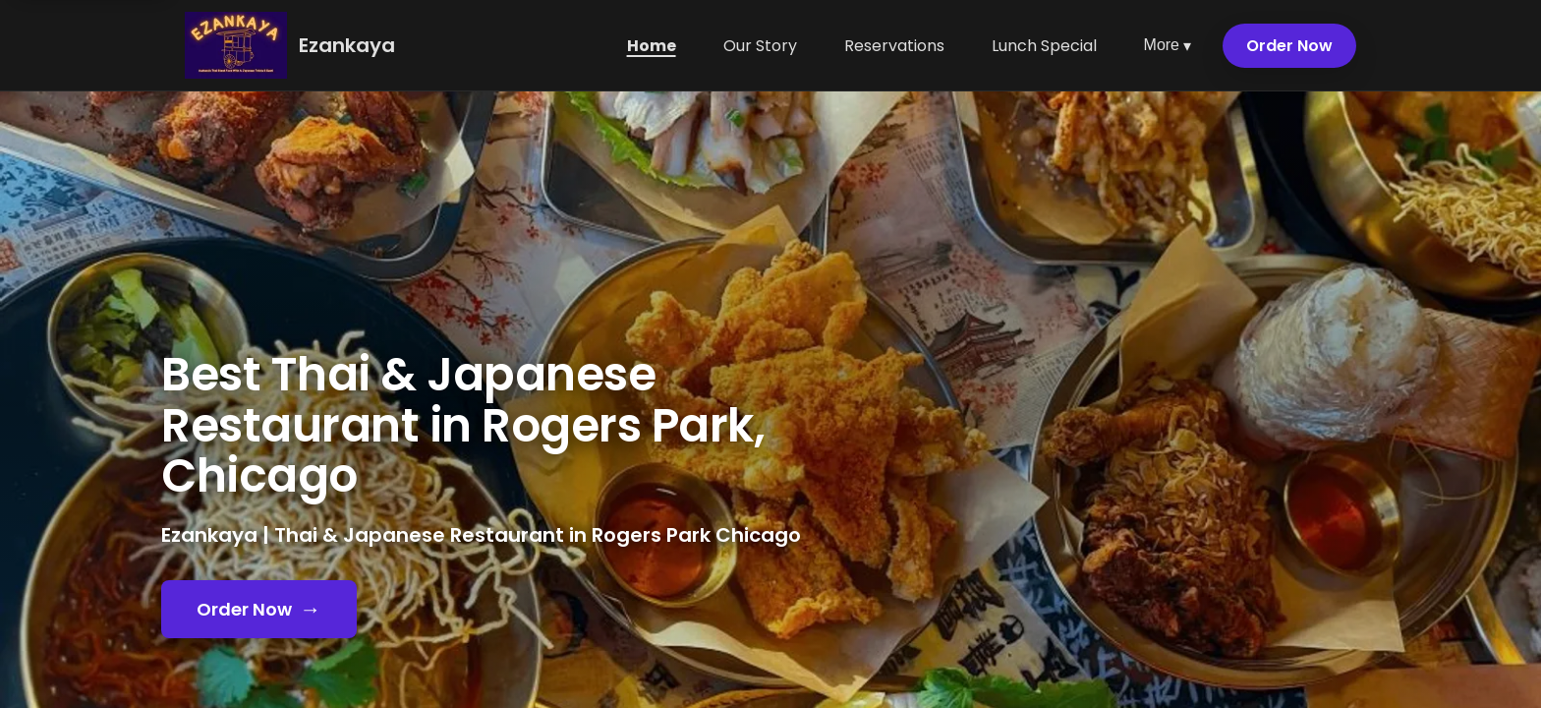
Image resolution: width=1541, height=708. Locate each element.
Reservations (894, 45)
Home (651, 45)
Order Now (1289, 45)
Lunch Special (1044, 45)
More (1167, 45)
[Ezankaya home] (236, 45)
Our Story (760, 45)
